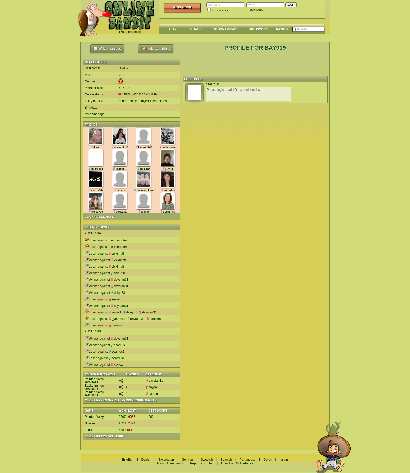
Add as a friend (155, 49)
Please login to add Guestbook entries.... (248, 94)
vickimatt (116, 253)
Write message (107, 48)
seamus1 (119, 345)
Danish (146, 459)
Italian (284, 459)
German (187, 459)
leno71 (115, 312)
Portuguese (247, 459)
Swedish (207, 459)
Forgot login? (255, 9)
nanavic (115, 325)
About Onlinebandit (169, 463)
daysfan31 (119, 279)
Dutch (267, 459)
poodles (153, 319)
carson (151, 394)
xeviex (115, 299)
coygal (151, 387)
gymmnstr (117, 319)
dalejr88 (118, 273)
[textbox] (308, 29)
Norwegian (166, 459)
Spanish (226, 459)
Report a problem (202, 463)
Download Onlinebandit (237, 463)
